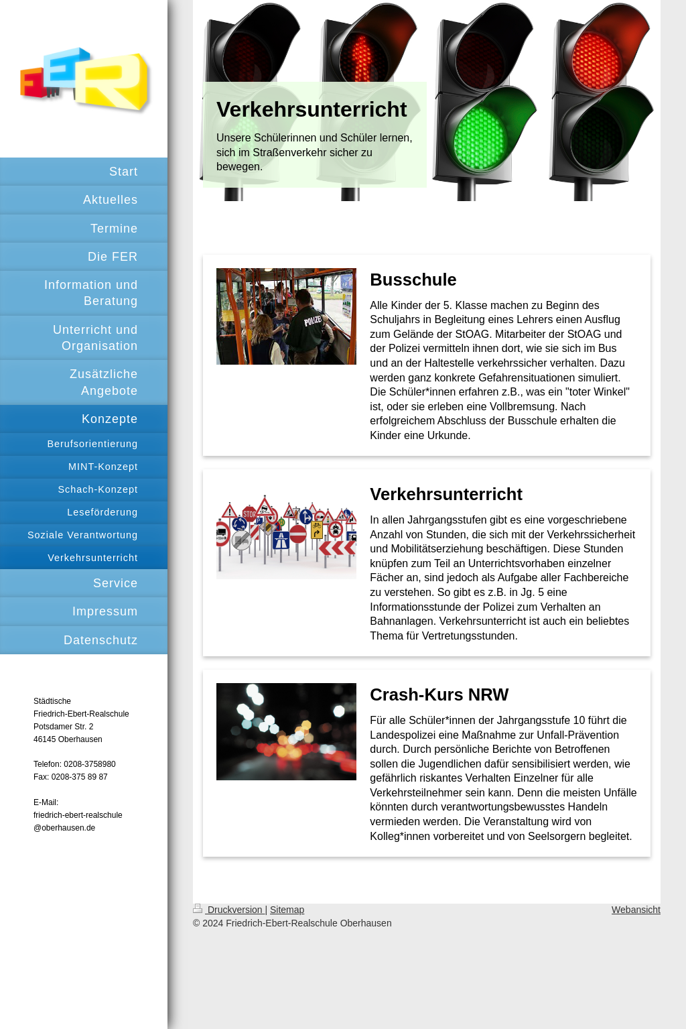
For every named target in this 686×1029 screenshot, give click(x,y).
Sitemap (287, 909)
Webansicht (636, 909)
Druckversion (229, 909)
